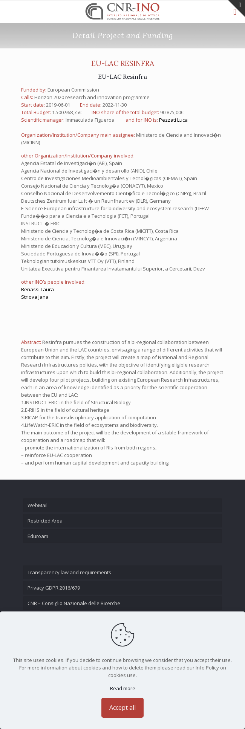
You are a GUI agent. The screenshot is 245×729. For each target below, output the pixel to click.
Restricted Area (45, 520)
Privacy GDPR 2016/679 (54, 587)
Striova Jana (35, 296)
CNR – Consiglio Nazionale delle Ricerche (74, 603)
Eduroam (38, 536)
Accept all (122, 707)
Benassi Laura (37, 289)
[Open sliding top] (236, 8)
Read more (122, 688)
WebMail (37, 505)
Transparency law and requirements (69, 572)
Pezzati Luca (173, 119)
